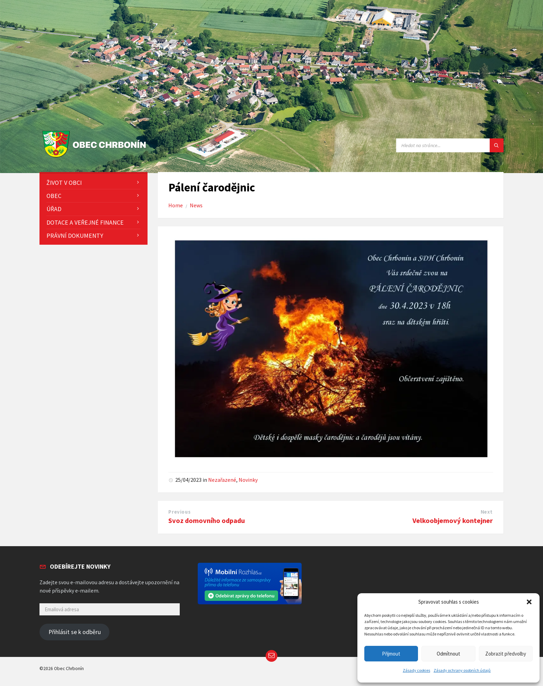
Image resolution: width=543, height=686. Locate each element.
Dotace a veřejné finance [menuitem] (85, 222)
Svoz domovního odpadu (206, 520)
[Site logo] (95, 158)
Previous (179, 512)
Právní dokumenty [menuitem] (74, 236)
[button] (529, 601)
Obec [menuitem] (53, 196)
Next (487, 512)
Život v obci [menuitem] (64, 183)
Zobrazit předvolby (505, 653)
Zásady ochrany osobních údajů (462, 670)
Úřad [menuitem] (53, 209)
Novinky (248, 480)
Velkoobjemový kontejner (452, 520)
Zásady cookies (416, 670)
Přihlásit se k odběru (74, 632)
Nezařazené (222, 480)
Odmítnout (448, 653)
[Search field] (450, 145)
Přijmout (391, 653)
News (196, 205)
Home (175, 205)
